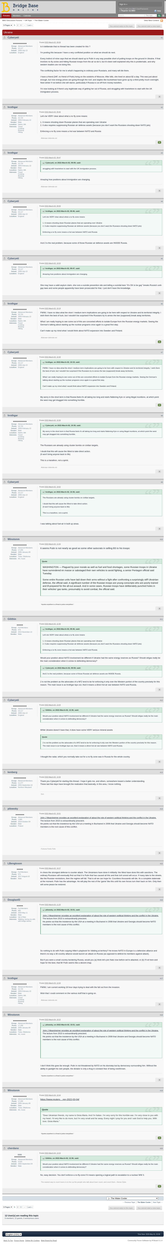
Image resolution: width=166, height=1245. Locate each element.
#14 (161, 809)
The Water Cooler (42, 20)
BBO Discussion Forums (12, 20)
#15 (161, 864)
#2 (162, 107)
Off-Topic (28, 20)
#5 (162, 259)
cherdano (13, 1148)
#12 (161, 700)
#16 (161, 900)
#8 (162, 416)
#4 (162, 201)
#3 (162, 153)
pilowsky (13, 808)
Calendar (27, 16)
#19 (161, 1091)
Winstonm (14, 539)
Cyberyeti (13, 37)
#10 (161, 539)
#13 (161, 772)
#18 (161, 1015)
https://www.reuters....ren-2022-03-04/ (59, 1099)
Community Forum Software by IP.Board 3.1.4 (145, 1240)
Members (16, 16)
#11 (161, 619)
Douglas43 (14, 899)
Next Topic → (158, 1202)
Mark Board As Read (49, 1240)
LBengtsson (15, 863)
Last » (29, 25)
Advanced (163, 15)
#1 (162, 38)
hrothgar (13, 107)
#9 (162, 482)
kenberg (12, 772)
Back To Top (8, 1240)
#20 (161, 1148)
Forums (6, 16)
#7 (162, 352)
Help (157, 11)
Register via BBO (128, 11)
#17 (161, 978)
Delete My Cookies (32, 1240)
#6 (162, 304)
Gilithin (12, 619)
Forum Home (19, 1240)
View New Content (151, 20)
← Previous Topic (129, 1202)
